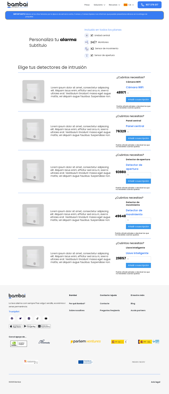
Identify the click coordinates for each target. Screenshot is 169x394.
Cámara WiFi (133, 82)
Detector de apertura (138, 159)
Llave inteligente (135, 247)
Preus (87, 5)
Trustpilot (14, 311)
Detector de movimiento (133, 203)
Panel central (133, 120)
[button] (99, 5)
